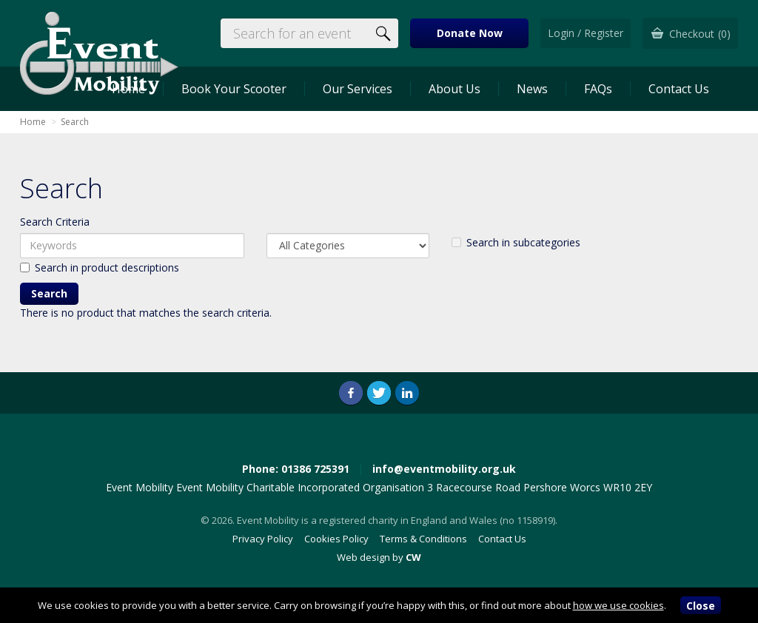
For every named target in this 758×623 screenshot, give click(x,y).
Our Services (357, 88)
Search (75, 121)
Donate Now (470, 33)
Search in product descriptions (99, 267)
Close (700, 606)
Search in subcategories (516, 242)
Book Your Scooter (233, 88)
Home (33, 121)
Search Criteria (55, 222)
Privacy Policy (262, 538)
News (532, 88)
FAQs (598, 88)
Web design (363, 557)
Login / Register (585, 33)
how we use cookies (618, 605)
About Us (454, 88)
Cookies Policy (336, 538)
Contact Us (678, 88)
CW (413, 557)
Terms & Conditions (423, 538)
